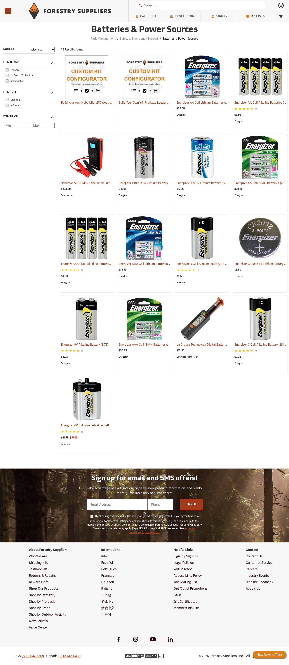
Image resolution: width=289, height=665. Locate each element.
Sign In (219, 16)
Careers (252, 569)
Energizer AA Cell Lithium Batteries (204, 102)
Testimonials (38, 569)
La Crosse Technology (187, 356)
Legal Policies (183, 562)
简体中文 (107, 601)
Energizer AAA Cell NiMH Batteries (146, 344)
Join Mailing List (185, 582)
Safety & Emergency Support (139, 39)
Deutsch (107, 582)
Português (109, 569)
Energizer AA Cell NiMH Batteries (261, 183)
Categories (147, 16)
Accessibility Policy (187, 575)
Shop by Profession (43, 601)
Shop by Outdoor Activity (47, 614)
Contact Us (254, 556)
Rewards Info (38, 582)
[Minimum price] (15, 125)
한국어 (106, 614)
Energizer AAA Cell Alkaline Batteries (90, 264)
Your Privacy (182, 569)
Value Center (38, 627)
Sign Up (191, 504)
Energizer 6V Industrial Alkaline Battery (91, 425)
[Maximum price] (43, 125)
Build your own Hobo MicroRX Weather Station (92, 103)
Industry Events (257, 575)
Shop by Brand (39, 608)
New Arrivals (38, 621)
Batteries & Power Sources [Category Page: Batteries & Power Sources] (144, 30)
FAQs (177, 595)
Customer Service (259, 562)
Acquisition (254, 588)
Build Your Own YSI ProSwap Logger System (148, 103)
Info (104, 556)
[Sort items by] (42, 49)
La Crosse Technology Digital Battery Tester (210, 345)
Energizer (181, 114)
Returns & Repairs (42, 575)
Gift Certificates (185, 601)
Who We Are (38, 556)
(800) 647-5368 (33, 656)
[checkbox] (7, 69)
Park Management (103, 39)
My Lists (255, 16)
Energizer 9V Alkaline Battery (84, 345)
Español (107, 562)
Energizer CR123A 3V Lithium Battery (148, 183)
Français (107, 575)
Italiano (106, 588)
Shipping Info (38, 562)
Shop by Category (42, 595)
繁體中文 (107, 608)
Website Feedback (259, 582)
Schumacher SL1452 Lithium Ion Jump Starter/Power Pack (104, 183)
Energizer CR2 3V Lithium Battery (204, 183)
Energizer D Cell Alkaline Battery (203, 264)
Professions (183, 16)
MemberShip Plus (186, 608)
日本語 (106, 595)
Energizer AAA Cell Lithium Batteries (147, 264)
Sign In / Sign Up (185, 556)
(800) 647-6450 (69, 656)
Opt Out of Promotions (190, 588)
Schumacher (67, 195)
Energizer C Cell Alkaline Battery (260, 344)
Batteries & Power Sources (180, 39)
